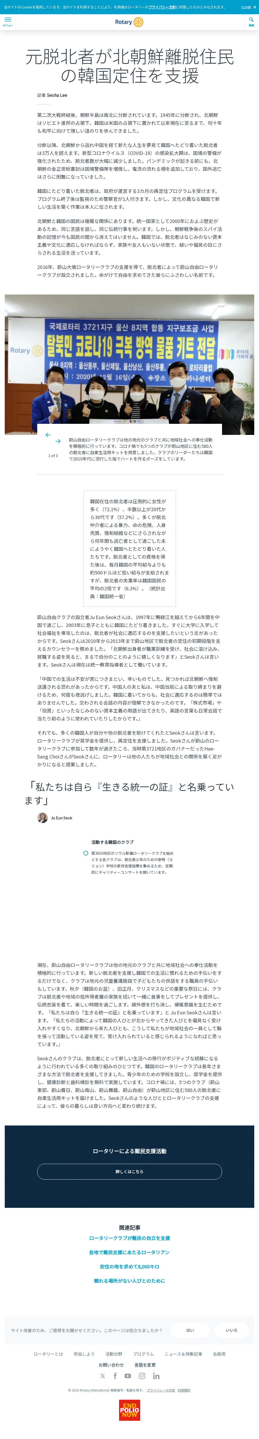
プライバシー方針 (162, 7)
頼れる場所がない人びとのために (129, 1280)
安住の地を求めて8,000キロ (129, 1266)
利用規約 (184, 1390)
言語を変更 (145, 1365)
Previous (48, 435)
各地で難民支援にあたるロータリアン (129, 1252)
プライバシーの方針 (161, 1390)
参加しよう (84, 1354)
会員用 (219, 1354)
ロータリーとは (48, 1354)
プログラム (143, 1354)
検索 (251, 22)
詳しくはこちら (129, 1171)
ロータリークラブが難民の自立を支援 (129, 1237)
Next (58, 441)
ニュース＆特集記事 (183, 1354)
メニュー (8, 22)
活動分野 (113, 1354)
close (246, 7)
